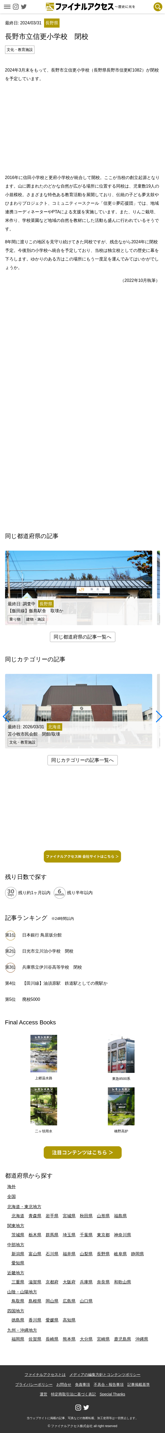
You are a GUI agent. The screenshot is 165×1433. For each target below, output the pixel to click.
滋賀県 (35, 1282)
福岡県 (17, 1339)
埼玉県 (69, 1235)
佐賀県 (35, 1339)
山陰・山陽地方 (22, 1292)
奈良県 (103, 1282)
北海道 (17, 1216)
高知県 (69, 1320)
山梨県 (86, 1254)
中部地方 (15, 1244)
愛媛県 (52, 1320)
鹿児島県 (122, 1339)
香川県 (35, 1320)
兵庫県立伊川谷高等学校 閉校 (52, 967)
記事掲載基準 (138, 1384)
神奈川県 (122, 1235)
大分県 (86, 1339)
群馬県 (52, 1235)
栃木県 (35, 1235)
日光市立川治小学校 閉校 (47, 951)
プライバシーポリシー (34, 1384)
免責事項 (82, 1384)
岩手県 (52, 1216)
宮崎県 (103, 1339)
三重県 (17, 1282)
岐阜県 (120, 1254)
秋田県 (86, 1216)
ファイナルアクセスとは (45, 1374)
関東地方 (15, 1225)
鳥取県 (17, 1301)
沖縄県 (141, 1339)
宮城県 (69, 1216)
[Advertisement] (85, 127)
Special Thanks (112, 1394)
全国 (11, 1196)
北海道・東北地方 (24, 1206)
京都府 (52, 1282)
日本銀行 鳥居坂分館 (42, 935)
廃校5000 (31, 999)
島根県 (35, 1301)
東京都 (103, 1235)
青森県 (35, 1216)
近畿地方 (15, 1273)
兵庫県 (86, 1282)
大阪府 (69, 1282)
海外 (11, 1186)
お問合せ (63, 1384)
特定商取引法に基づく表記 (73, 1394)
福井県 (69, 1254)
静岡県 (137, 1254)
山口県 (86, 1301)
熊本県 (69, 1339)
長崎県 (52, 1339)
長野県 (103, 1254)
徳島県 (17, 1320)
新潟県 (17, 1254)
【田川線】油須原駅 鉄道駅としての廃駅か (65, 983)
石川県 (52, 1254)
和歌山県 (122, 1282)
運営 (43, 1394)
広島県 (69, 1301)
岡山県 (52, 1301)
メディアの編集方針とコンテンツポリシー (104, 1374)
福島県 (120, 1216)
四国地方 (15, 1311)
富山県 (35, 1254)
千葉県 (86, 1235)
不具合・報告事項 (109, 1384)
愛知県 (17, 1263)
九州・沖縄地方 (22, 1330)
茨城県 (17, 1235)
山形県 (103, 1216)
